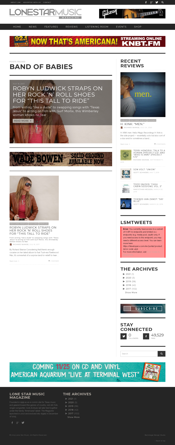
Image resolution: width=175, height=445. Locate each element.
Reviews (152, 120)
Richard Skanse (21, 244)
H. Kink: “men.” (132, 124)
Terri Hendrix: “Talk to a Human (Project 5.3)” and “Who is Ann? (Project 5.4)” (149, 153)
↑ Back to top (160, 441)
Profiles (44, 224)
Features (33, 224)
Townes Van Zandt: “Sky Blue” (148, 200)
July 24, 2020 (146, 127)
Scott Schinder (141, 172)
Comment (53, 261)
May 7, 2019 (154, 172)
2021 (128, 274)
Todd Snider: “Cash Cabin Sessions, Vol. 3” (147, 185)
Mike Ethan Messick (143, 189)
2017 (128, 289)
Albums (125, 120)
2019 (128, 281)
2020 (128, 278)
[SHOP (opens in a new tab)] (138, 27)
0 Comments (159, 144)
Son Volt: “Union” (144, 169)
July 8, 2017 (35, 244)
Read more (15, 261)
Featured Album (138, 120)
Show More (131, 292)
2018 (128, 285)
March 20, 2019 (156, 204)
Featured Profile (18, 224)
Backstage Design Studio (155, 435)
